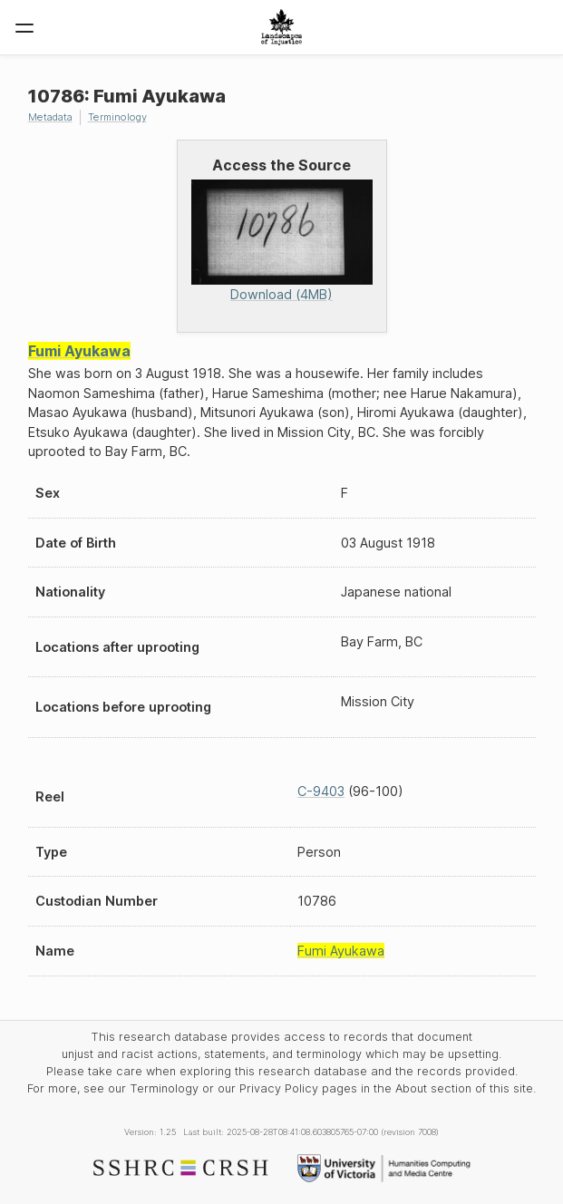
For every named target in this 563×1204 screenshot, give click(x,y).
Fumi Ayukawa (79, 351)
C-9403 (321, 791)
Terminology (117, 117)
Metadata (50, 117)
